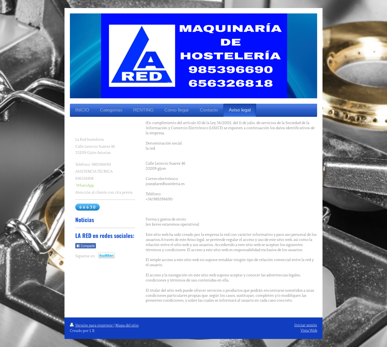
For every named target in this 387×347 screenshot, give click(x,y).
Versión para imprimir (92, 325)
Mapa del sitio (127, 325)
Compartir (85, 246)
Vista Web (308, 330)
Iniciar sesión (305, 325)
